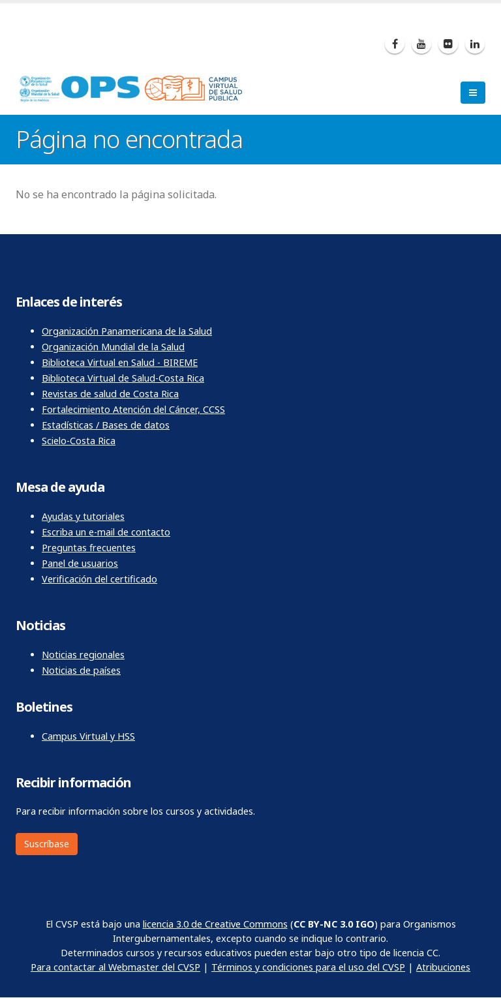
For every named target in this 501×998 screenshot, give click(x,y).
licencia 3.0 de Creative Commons (215, 924)
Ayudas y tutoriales (83, 516)
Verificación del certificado (99, 579)
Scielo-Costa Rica (78, 440)
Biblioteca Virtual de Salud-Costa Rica (123, 378)
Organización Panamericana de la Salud (127, 331)
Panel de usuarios (80, 563)
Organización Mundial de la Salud (113, 346)
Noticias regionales (83, 654)
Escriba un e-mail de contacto (106, 532)
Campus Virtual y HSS (88, 736)
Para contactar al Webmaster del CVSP (115, 967)
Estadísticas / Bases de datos (106, 425)
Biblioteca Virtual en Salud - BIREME (120, 362)
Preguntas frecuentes (89, 547)
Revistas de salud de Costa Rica (110, 393)
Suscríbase (46, 844)
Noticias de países (81, 670)
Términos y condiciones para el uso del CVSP (308, 967)
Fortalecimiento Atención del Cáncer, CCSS (133, 409)
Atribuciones (443, 967)
